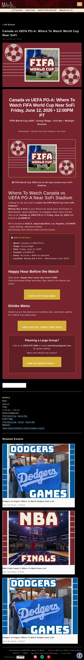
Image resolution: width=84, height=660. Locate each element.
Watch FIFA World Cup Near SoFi (47, 10)
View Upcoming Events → (42, 363)
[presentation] (39, 471)
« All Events (9, 25)
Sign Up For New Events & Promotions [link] (44, 653)
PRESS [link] (25, 653)
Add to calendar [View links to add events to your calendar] (14, 385)
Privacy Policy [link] (66, 653)
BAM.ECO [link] (16, 653)
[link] (35, 657)
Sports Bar (22, 416)
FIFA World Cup (9, 416)
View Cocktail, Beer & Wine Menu (42, 327)
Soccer (21, 422)
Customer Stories (30, 10)
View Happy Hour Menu (42, 296)
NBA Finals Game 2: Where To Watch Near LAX (24, 568)
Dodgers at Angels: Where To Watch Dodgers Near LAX (28, 501)
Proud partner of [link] (14, 657)
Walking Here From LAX (66, 10)
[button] (79, 655)
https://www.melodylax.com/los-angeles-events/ (24, 428)
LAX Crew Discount (17, 10)
